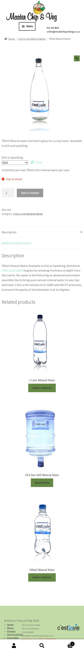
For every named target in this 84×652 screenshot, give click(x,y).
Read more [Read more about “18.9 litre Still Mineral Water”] (42, 482)
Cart (65, 643)
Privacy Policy (13, 637)
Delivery (10, 624)
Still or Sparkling (12, 157)
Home (11, 38)
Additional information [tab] (16, 243)
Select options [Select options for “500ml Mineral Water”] (42, 577)
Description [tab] (9, 232)
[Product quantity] (8, 193)
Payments (11, 631)
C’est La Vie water (13, 270)
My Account (14, 645)
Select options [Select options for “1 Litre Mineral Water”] (42, 388)
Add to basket (30, 193)
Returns (10, 628)
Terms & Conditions (15, 634)
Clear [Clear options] (39, 162)
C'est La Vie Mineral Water (32, 38)
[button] (77, 58)
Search (42, 645)
